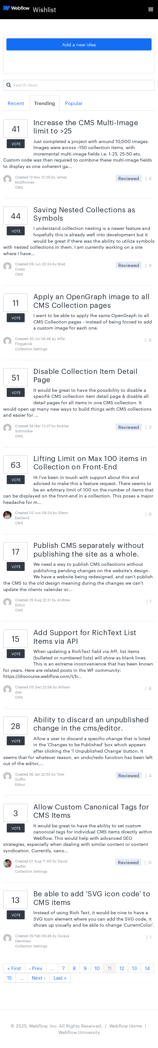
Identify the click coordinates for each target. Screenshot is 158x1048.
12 (122, 968)
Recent (16, 103)
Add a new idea (79, 44)
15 (9, 977)
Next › (39, 977)
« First (14, 968)
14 (147, 968)
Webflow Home (125, 1025)
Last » (60, 977)
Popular (74, 103)
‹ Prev (35, 968)
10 (97, 968)
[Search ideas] (79, 85)
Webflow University (79, 1032)
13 (134, 968)
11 (110, 968)
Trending (44, 103)
